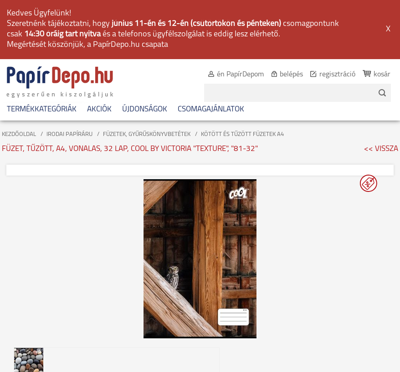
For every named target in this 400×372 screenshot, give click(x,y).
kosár (382, 74)
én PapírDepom (240, 74)
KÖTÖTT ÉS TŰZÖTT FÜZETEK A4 (242, 134)
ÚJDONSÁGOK (144, 109)
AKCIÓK (99, 109)
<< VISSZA (381, 149)
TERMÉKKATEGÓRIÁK (42, 109)
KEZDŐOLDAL (19, 134)
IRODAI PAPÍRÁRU (69, 134)
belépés (291, 74)
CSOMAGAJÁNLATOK (211, 109)
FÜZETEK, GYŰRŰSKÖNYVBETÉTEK (146, 134)
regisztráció (337, 74)
